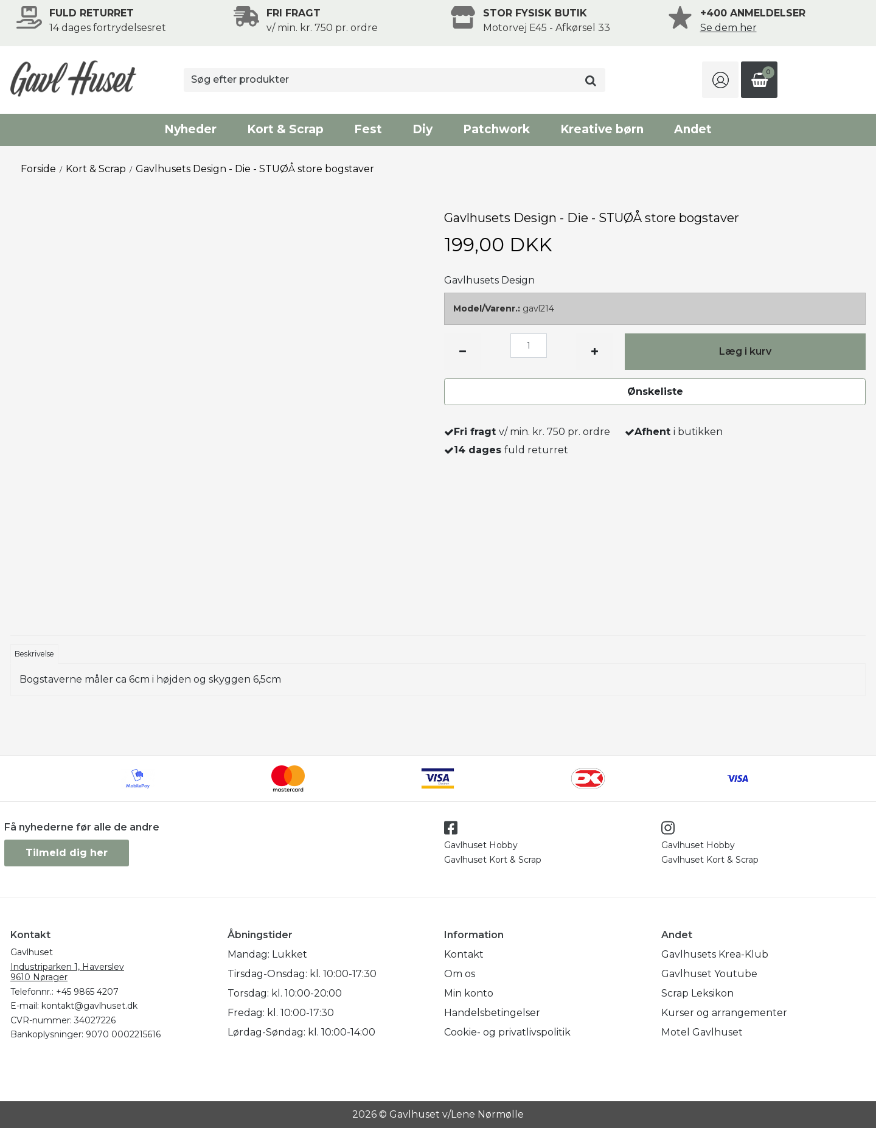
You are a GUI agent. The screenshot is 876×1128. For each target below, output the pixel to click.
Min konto (468, 993)
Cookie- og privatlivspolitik (507, 1032)
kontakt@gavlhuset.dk (89, 1005)
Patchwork (496, 129)
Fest (368, 129)
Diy (422, 129)
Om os (459, 974)
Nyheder (190, 129)
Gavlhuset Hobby (481, 845)
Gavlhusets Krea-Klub (714, 954)
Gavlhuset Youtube (709, 974)
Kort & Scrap (285, 129)
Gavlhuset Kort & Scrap (492, 859)
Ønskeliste (655, 391)
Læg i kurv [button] (745, 351)
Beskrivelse (34, 653)
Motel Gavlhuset (702, 1032)
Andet (693, 129)
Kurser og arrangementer (724, 1012)
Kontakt (464, 954)
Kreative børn (602, 129)
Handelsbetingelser (492, 1012)
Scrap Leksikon (697, 993)
